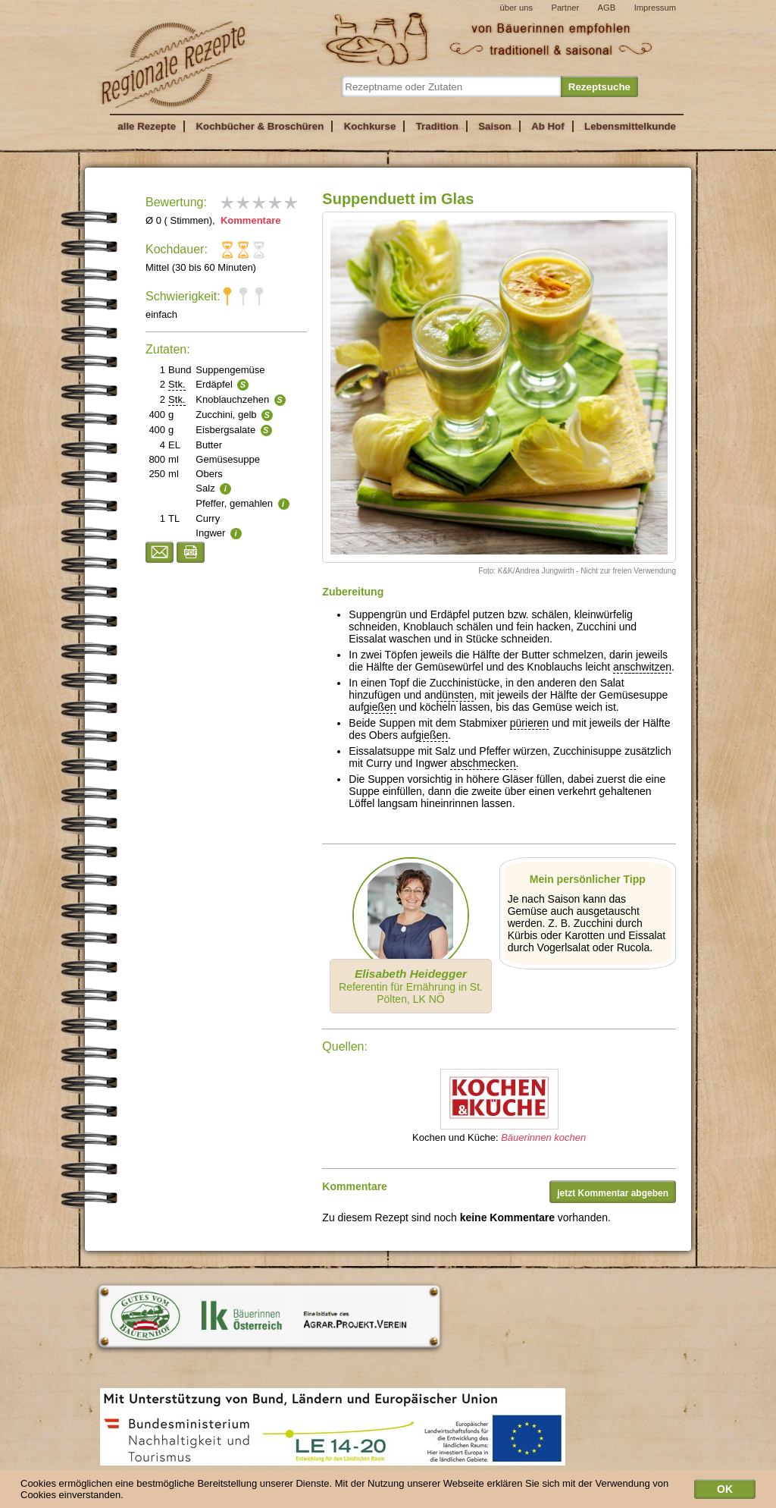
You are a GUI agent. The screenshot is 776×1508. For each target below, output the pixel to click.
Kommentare (248, 220)
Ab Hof (547, 126)
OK (725, 1492)
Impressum (655, 7)
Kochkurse (370, 126)
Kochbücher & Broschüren (260, 126)
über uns (516, 7)
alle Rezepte (146, 126)
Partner (565, 7)
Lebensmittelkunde (630, 126)
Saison (495, 126)
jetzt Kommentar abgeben (612, 1193)
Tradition (437, 126)
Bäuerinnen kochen (543, 1137)
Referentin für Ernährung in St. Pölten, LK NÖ (411, 986)
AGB (607, 7)
